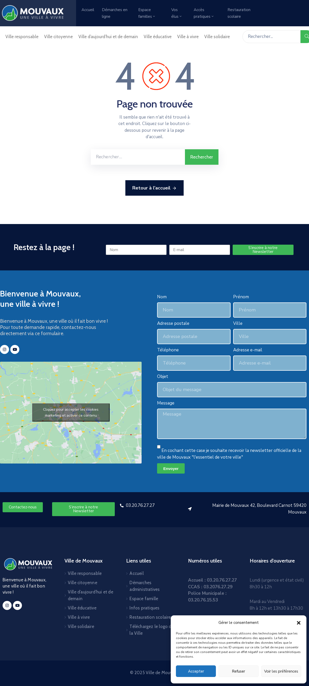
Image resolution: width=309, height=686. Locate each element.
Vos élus (176, 13)
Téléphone (168, 350)
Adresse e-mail (247, 350)
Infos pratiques (144, 607)
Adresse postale (173, 323)
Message (165, 403)
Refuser (238, 671)
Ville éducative (158, 36)
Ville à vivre (188, 36)
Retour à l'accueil (154, 188)
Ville (237, 323)
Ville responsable (21, 36)
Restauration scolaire (238, 13)
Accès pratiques (204, 13)
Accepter (196, 671)
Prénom (241, 297)
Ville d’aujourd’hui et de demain (108, 36)
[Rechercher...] (271, 36)
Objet (162, 376)
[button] (298, 622)
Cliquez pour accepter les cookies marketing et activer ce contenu (71, 412)
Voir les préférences (281, 671)
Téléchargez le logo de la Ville (151, 630)
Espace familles (147, 13)
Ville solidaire (217, 36)
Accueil (88, 9)
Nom (162, 297)
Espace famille (143, 598)
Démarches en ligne (114, 13)
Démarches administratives (144, 586)
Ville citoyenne (58, 36)
